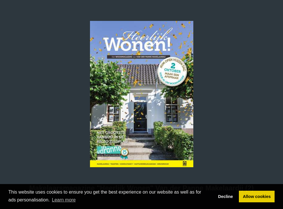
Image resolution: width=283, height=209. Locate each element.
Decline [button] (225, 196)
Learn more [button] (64, 199)
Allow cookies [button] (257, 196)
